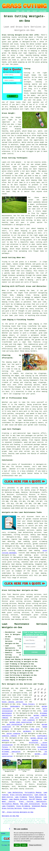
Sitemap (3, 833)
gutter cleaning (13, 733)
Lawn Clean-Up (40, 795)
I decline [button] (24, 845)
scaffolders (42, 736)
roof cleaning (28, 720)
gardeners (27, 731)
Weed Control (7, 797)
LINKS (23, 11)
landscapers (15, 706)
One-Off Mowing (35, 799)
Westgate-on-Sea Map (10, 816)
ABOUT (28, 11)
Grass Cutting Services (12, 808)
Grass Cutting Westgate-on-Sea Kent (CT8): (21, 35)
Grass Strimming (23, 806)
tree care (34, 718)
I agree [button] (17, 845)
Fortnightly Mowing (33, 792)
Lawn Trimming (21, 797)
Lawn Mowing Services (18, 799)
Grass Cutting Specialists (21, 795)
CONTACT (34, 11)
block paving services (12, 702)
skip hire (34, 729)
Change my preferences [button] (35, 845)
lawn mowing (16, 619)
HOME (17, 11)
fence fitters (28, 704)
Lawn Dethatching (15, 792)
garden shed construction (21, 722)
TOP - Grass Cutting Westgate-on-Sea (17, 812)
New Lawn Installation (30, 804)
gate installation (14, 724)
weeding (35, 740)
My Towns (4, 845)
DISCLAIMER (42, 11)
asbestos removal (9, 736)
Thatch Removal (35, 797)
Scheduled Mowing (39, 806)
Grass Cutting (29, 808)
